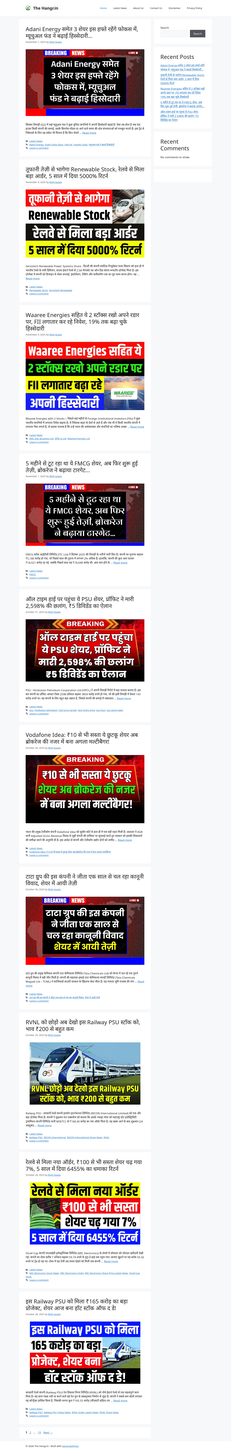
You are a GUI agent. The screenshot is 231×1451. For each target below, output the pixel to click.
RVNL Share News (109, 1412)
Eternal (68, 144)
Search (164, 28)
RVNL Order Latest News (85, 1412)
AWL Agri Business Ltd (41, 438)
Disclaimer (174, 8)
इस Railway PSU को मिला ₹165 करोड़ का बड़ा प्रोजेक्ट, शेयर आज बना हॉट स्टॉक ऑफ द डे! (77, 1304)
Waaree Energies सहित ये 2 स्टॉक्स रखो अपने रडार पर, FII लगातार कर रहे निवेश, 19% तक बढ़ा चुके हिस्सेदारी (82, 321)
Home (103, 8)
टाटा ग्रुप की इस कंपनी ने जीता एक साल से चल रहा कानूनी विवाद (56, 997)
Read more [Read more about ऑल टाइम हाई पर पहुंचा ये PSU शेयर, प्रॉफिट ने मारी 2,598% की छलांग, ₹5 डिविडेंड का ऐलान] (124, 698)
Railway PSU (36, 1137)
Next (48, 1432)
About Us (138, 8)
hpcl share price (86, 710)
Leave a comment (39, 148)
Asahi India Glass (54, 144)
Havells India (80, 144)
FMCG (32, 574)
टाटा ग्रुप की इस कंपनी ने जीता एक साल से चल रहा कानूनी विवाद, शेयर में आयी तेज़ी (85, 880)
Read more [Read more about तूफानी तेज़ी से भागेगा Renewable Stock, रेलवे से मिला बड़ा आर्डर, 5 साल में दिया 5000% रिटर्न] (33, 278)
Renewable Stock (38, 290)
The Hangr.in (45, 8)
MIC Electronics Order (72, 1273)
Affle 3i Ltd (60, 438)
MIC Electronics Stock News (44, 1273)
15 (40, 1432)
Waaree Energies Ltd (79, 438)
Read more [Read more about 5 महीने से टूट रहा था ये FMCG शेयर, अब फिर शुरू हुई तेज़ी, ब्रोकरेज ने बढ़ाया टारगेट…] (120, 562)
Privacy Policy (194, 8)
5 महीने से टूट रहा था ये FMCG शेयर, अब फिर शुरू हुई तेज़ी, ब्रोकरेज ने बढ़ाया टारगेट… (82, 466)
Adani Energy (36, 144)
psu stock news (115, 710)
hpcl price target (68, 710)
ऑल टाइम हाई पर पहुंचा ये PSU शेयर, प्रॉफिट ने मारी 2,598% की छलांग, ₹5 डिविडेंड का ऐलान (80, 602)
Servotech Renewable (60, 290)
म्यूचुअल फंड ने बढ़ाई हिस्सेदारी (101, 144)
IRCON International (55, 1137)
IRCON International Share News (85, 1137)
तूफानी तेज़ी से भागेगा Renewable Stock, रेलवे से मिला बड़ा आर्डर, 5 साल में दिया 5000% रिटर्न (85, 172)
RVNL (106, 1137)
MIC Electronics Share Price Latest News (106, 1273)
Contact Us (156, 8)
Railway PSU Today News (57, 1412)
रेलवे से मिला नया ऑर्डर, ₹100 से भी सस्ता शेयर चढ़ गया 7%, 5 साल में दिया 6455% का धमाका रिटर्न (84, 1165)
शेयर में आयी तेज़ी (92, 997)
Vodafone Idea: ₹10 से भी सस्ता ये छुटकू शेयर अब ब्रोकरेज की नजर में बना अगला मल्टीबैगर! (82, 738)
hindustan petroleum (45, 710)
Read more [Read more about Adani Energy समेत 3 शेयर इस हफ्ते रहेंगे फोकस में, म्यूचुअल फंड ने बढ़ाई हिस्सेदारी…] (89, 133)
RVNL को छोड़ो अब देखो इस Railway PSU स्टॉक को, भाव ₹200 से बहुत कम (83, 1025)
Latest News (120, 8)
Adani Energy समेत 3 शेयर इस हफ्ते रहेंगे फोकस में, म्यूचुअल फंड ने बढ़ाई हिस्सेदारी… (82, 32)
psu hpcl (100, 710)
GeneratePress (70, 1446)
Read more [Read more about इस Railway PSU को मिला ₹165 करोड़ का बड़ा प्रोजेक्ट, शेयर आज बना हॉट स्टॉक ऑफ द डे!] (120, 1400)
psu (31, 710)
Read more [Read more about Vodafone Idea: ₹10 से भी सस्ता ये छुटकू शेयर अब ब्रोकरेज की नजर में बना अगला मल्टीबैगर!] (125, 840)
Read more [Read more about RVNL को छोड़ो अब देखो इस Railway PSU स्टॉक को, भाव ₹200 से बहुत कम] (45, 1125)
